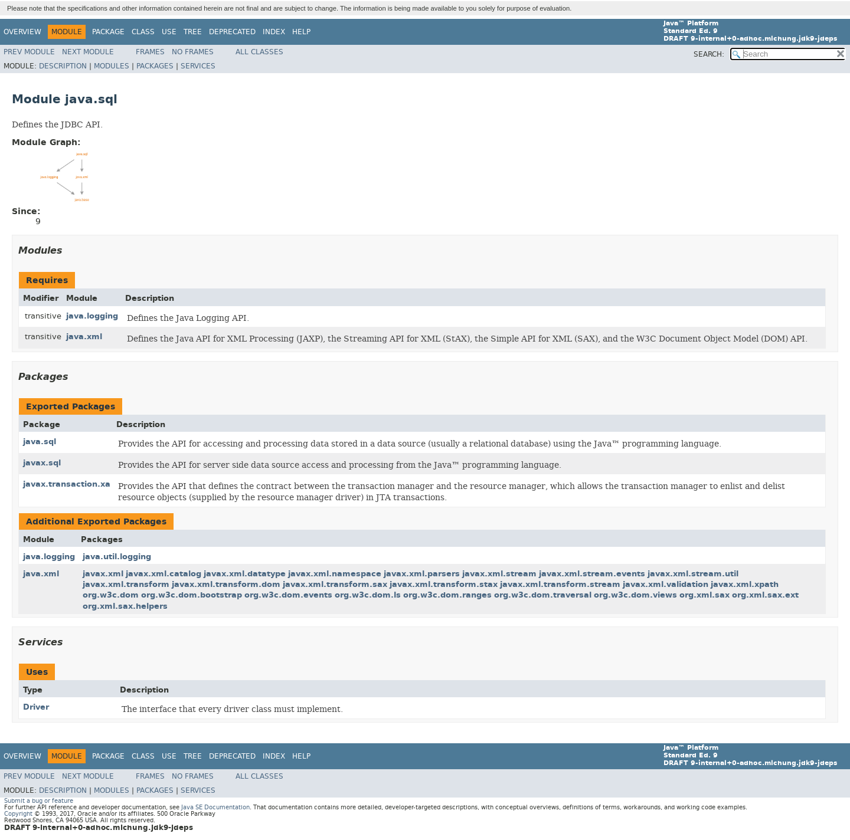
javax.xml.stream (499, 573)
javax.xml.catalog (163, 573)
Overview (22, 32)
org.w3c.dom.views (635, 594)
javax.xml (103, 573)
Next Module (88, 52)
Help (301, 32)
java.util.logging (117, 556)
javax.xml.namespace (334, 573)
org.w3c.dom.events (288, 594)
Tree (193, 32)
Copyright (18, 814)
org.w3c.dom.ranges (447, 594)
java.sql (39, 441)
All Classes (259, 52)
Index (274, 32)
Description (63, 66)
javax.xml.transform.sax (335, 584)
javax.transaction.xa (66, 484)
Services (198, 66)
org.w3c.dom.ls (368, 594)
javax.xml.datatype (245, 573)
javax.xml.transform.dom (226, 584)
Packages (155, 66)
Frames (150, 52)
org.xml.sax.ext (765, 594)
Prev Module (29, 52)
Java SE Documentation (215, 807)
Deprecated (232, 32)
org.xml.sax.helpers (125, 606)
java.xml (84, 336)
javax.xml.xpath (745, 584)
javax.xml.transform (126, 584)
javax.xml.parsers (422, 573)
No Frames (193, 52)
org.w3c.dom (111, 594)
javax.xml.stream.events (592, 573)
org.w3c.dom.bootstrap (191, 594)
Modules (111, 66)
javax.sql (42, 462)
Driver (36, 707)
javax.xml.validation (665, 584)
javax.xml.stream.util (693, 573)
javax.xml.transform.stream (560, 584)
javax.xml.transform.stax (444, 584)
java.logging (92, 315)
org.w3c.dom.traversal (542, 594)
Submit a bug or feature (38, 801)
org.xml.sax (704, 594)
